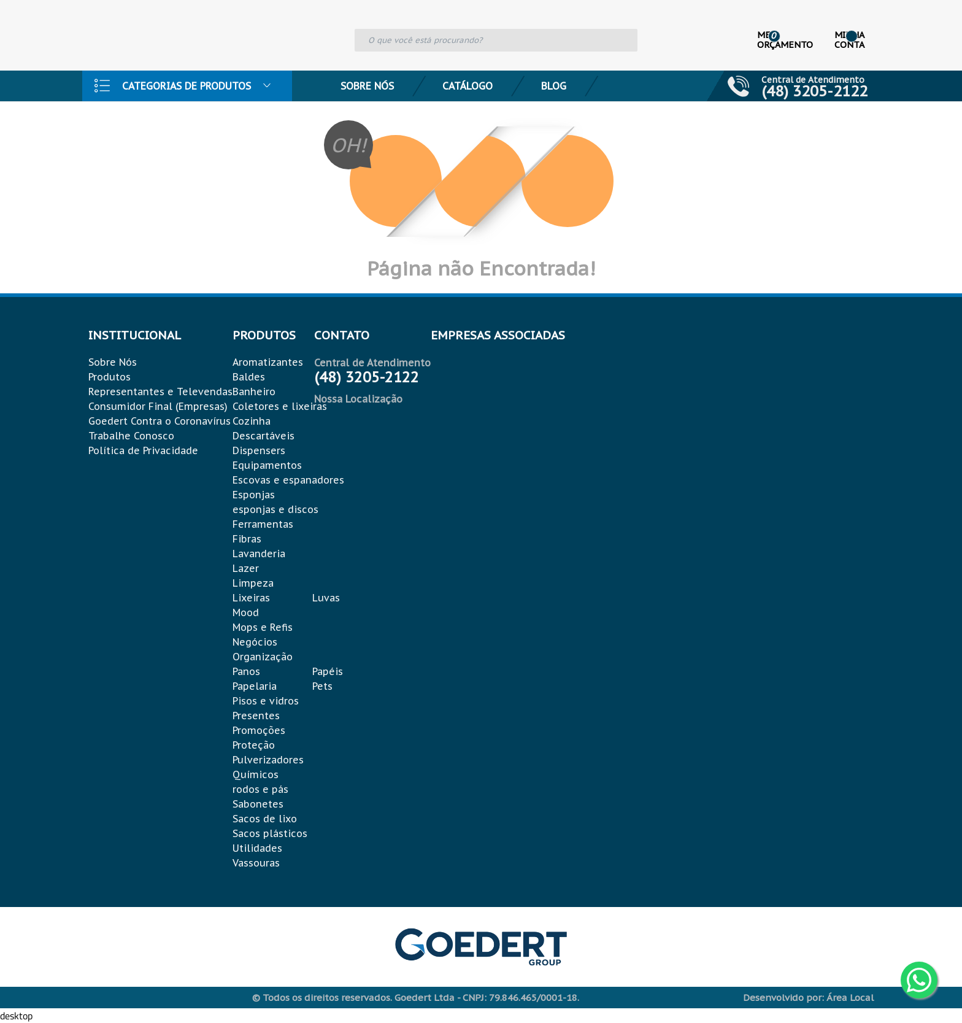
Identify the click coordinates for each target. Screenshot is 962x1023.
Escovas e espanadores (288, 480)
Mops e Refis (263, 627)
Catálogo (467, 86)
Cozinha (252, 421)
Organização (263, 656)
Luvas (326, 598)
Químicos (256, 774)
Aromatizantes (268, 362)
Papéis (327, 671)
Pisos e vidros (266, 701)
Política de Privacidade (143, 450)
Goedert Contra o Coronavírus (159, 421)
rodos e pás (260, 789)
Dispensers (259, 450)
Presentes (256, 715)
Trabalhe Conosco (131, 436)
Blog (553, 86)
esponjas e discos (275, 509)
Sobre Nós (367, 86)
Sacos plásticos (270, 833)
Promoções (259, 730)
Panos (246, 671)
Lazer (246, 568)
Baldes (249, 377)
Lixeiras (251, 598)
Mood (246, 612)
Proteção (254, 745)
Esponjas (254, 494)
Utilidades (257, 848)
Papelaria (255, 686)
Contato (135, 116)
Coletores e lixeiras (280, 406)
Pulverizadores (268, 760)
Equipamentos (267, 465)
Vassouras (256, 863)
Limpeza (253, 583)
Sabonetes (258, 804)
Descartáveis (263, 436)
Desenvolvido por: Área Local (808, 997)
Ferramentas (263, 524)
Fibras (247, 539)
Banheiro (254, 391)
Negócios (255, 642)
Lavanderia (259, 553)
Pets (322, 686)
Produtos (109, 377)
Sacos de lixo (265, 819)
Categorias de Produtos (186, 86)
